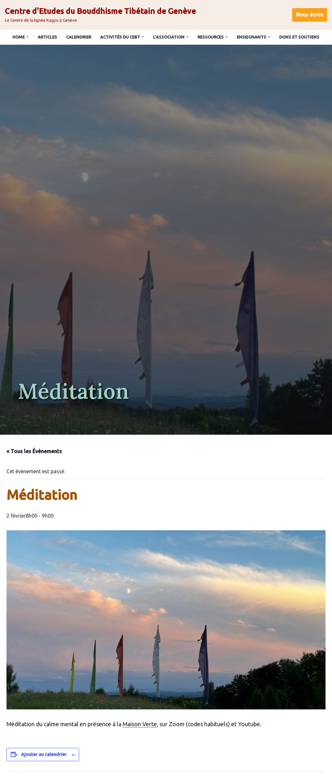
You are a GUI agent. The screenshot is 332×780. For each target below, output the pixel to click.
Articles (47, 37)
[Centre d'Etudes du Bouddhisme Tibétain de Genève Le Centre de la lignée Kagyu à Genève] (100, 15)
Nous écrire (309, 14)
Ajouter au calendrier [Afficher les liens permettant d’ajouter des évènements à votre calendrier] (44, 753)
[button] (27, 37)
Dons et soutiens (299, 37)
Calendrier (78, 37)
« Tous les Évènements (34, 451)
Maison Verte (140, 723)
